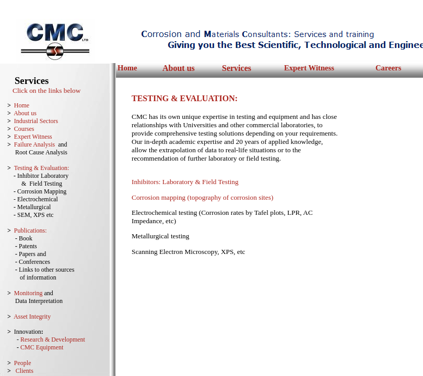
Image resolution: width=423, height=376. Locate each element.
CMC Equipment (41, 347)
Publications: (30, 230)
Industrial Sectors (36, 121)
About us (178, 68)
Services (236, 68)
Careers (388, 68)
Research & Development (52, 339)
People (22, 363)
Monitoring (28, 293)
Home (127, 68)
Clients (24, 370)
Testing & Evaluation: (41, 168)
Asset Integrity (32, 316)
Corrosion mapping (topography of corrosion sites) (202, 197)
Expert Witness (309, 68)
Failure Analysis (34, 144)
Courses (24, 128)
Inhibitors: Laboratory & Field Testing (185, 182)
